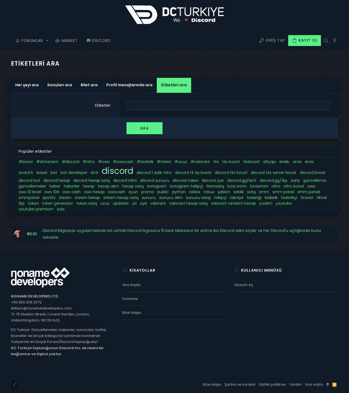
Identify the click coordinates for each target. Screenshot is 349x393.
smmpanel (29, 197)
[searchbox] (228, 105)
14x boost (231, 161)
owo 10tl (51, 192)
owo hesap (94, 192)
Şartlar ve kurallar (240, 384)
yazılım (265, 203)
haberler (72, 186)
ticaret (306, 197)
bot (54, 172)
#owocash (123, 161)
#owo (104, 161)
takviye (236, 197)
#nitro (89, 161)
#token (164, 161)
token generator (57, 203)
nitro (276, 186)
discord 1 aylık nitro (154, 172)
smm (264, 192)
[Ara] (326, 40)
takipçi (220, 197)
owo (311, 186)
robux (209, 192)
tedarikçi (289, 197)
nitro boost (294, 186)
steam (65, 197)
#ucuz (180, 161)
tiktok (322, 197)
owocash (116, 192)
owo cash (71, 192)
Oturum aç (243, 284)
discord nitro (125, 180)
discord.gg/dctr (242, 180)
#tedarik (145, 161)
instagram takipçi (186, 186)
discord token (185, 180)
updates (121, 203)
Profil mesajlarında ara (129, 85)
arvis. (309, 161)
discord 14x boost (231, 172)
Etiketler (102, 105)
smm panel (283, 192)
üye (143, 203)
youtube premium (36, 209)
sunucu (149, 197)
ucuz (105, 203)
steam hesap (87, 197)
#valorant (200, 161)
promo (147, 192)
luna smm (237, 186)
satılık (238, 192)
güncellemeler (32, 186)
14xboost (251, 161)
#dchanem (47, 161)
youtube (284, 203)
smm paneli (308, 192)
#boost (26, 161)
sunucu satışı (198, 197)
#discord (70, 161)
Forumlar (130, 298)
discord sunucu (154, 180)
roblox (194, 192)
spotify (49, 197)
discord (117, 171)
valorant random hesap (233, 203)
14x (216, 161)
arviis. (284, 161)
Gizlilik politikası (272, 384)
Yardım (295, 384)
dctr (94, 172)
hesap (89, 186)
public (163, 192)
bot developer (74, 172)
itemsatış (215, 186)
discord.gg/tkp (273, 180)
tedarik (271, 197)
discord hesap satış (91, 180)
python (179, 192)
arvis (297, 161)
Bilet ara (89, 85)
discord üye (213, 180)
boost (42, 172)
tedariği (254, 197)
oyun (133, 192)
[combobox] (228, 105)
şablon (224, 192)
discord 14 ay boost (193, 172)
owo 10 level (30, 192)
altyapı (269, 161)
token (33, 203)
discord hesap (56, 180)
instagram (157, 186)
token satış (86, 203)
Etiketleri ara (174, 85)
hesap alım (108, 186)
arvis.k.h (26, 172)
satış (251, 192)
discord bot (29, 180)
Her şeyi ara (27, 85)
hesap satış (133, 186)
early (295, 180)
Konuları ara (59, 85)
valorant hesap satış (188, 203)
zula (60, 209)
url (134, 203)
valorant (158, 203)
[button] (47, 40)
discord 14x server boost (273, 172)
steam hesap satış (121, 197)
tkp (22, 203)
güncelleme (314, 180)
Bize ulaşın (131, 312)
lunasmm (259, 186)
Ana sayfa (131, 284)
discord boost (313, 172)
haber (55, 186)
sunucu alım (171, 197)
